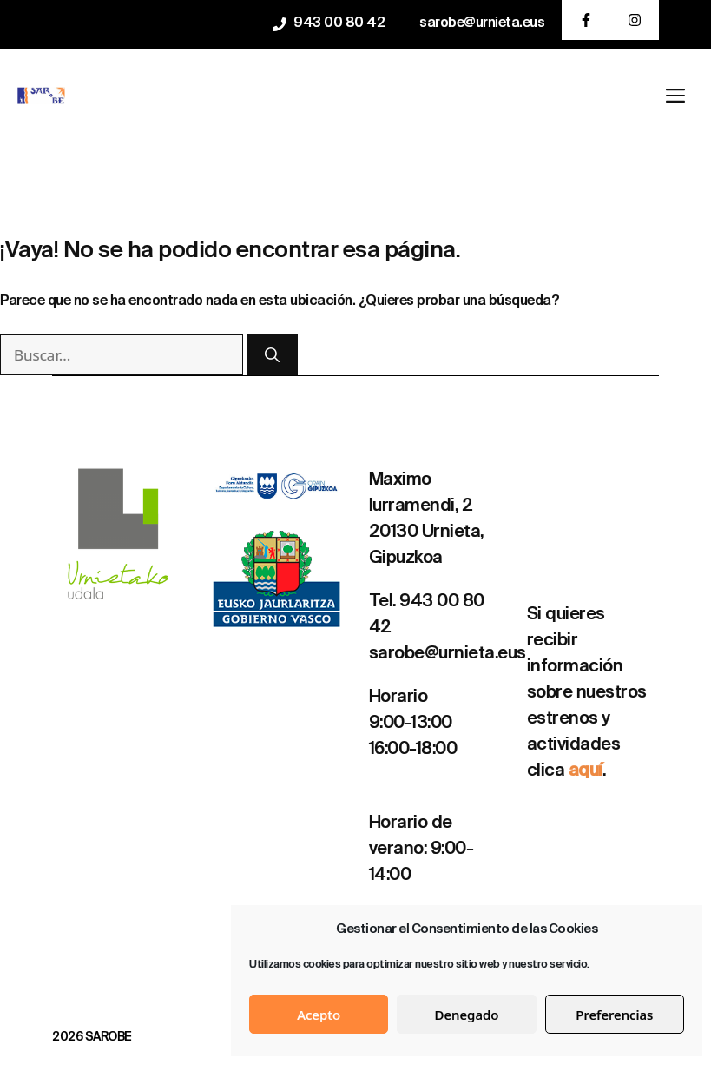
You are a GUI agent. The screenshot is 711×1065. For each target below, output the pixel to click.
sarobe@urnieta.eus (481, 23)
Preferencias (614, 1014)
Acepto (318, 1014)
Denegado (467, 1014)
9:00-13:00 (410, 723)
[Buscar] (272, 355)
